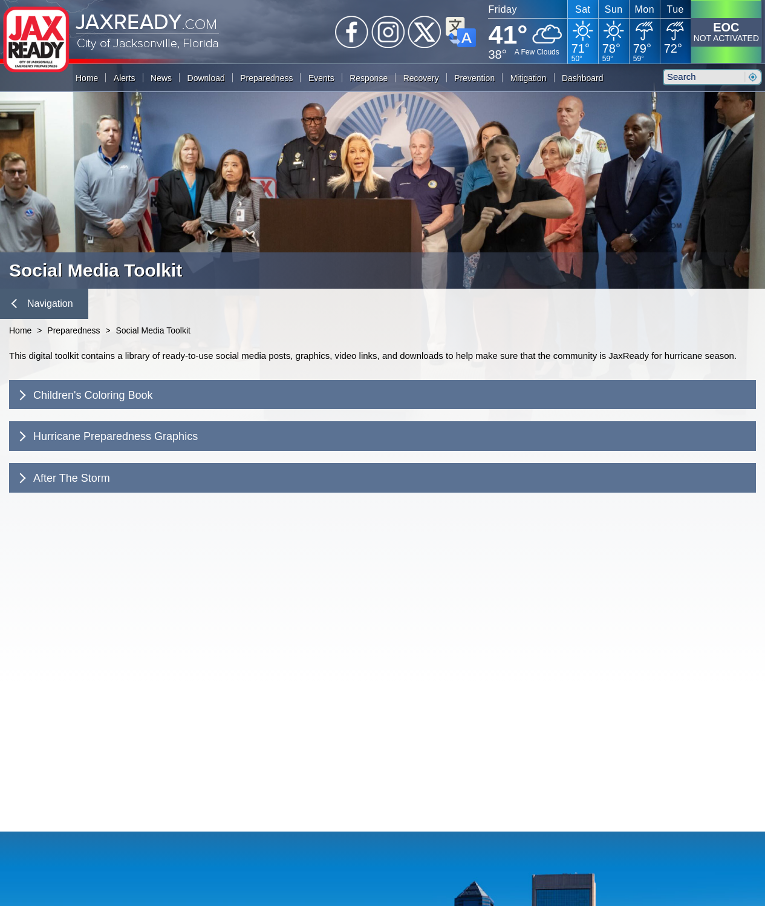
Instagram (388, 32)
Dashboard (583, 78)
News (161, 78)
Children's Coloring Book (84, 395)
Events (321, 78)
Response (369, 78)
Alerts (124, 78)
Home (87, 78)
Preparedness (266, 78)
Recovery (421, 78)
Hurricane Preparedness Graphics (107, 436)
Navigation (42, 303)
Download (206, 78)
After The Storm (63, 478)
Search (752, 77)
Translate (461, 32)
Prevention (474, 78)
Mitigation (528, 78)
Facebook (352, 32)
